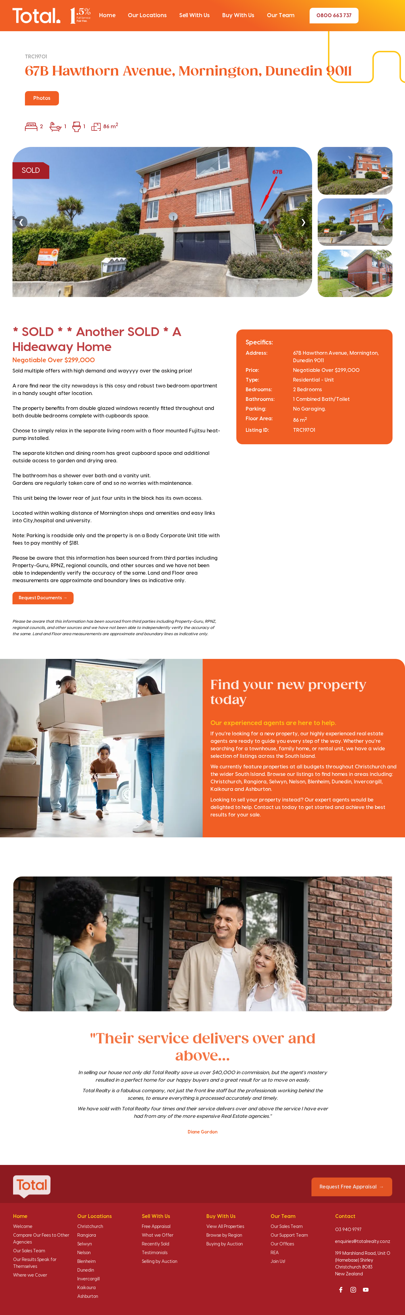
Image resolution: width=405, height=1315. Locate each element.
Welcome (22, 1227)
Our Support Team (289, 1235)
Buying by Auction (224, 1244)
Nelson (84, 1253)
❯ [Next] (303, 222)
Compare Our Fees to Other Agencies (41, 1238)
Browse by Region (224, 1235)
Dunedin (85, 1270)
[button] (107, 15)
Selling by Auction (159, 1261)
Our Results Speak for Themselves (34, 1263)
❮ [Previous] (21, 222)
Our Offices (282, 1244)
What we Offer (157, 1235)
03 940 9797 (348, 1230)
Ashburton (87, 1296)
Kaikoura (86, 1288)
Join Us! (278, 1261)
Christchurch (90, 1227)
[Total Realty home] (51, 15)
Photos (42, 98)
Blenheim (86, 1261)
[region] (202, 222)
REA (275, 1253)
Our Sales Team (29, 1251)
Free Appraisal (156, 1227)
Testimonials (154, 1253)
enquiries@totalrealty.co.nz (362, 1242)
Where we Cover (30, 1275)
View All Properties (225, 1227)
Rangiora (86, 1235)
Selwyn (84, 1244)
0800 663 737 (334, 15)
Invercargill (88, 1279)
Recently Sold (155, 1244)
